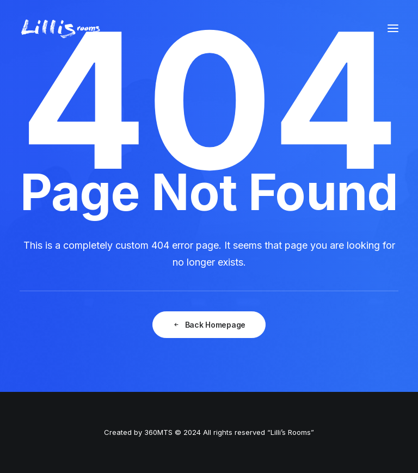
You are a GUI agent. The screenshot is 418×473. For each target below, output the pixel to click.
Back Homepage (209, 324)
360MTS (158, 432)
